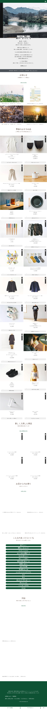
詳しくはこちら (33, 70)
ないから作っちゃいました (23, 572)
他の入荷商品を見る (23, 430)
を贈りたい (23, 564)
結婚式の (23, 566)
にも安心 (23, 582)
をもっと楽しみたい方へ (23, 548)
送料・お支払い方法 (9, 698)
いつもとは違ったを (23, 585)
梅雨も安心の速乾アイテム (23, 580)
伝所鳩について (23, 65)
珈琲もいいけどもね (23, 558)
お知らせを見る (23, 82)
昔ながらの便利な (23, 553)
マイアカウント (30, 707)
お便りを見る (23, 491)
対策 (23, 588)
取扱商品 (14, 696)
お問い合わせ (31, 698)
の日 (23, 574)
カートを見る (10, 707)
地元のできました (23, 556)
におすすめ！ (23, 550)
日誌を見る (23, 605)
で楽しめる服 (23, 569)
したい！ (23, 545)
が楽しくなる (23, 561)
